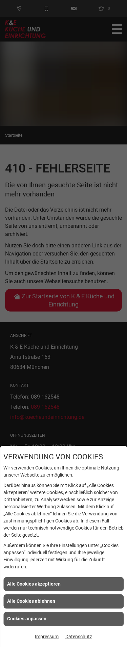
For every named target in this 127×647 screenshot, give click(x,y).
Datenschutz (78, 636)
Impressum (47, 636)
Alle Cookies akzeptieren (34, 584)
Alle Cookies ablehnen (31, 601)
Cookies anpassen (26, 618)
